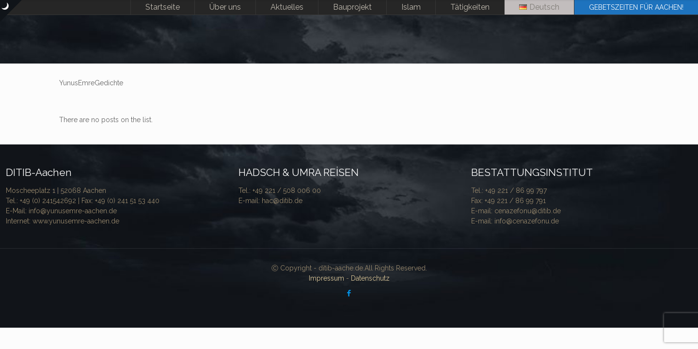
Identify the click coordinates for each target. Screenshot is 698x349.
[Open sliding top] (11, 11)
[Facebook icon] (349, 293)
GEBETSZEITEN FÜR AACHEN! (636, 7)
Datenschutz (370, 278)
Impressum (326, 278)
